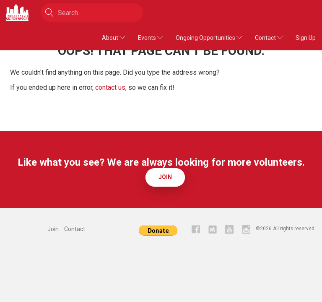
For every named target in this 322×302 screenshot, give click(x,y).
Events (150, 37)
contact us (110, 87)
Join (165, 177)
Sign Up (306, 37)
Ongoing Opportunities (209, 37)
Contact (269, 37)
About (113, 37)
